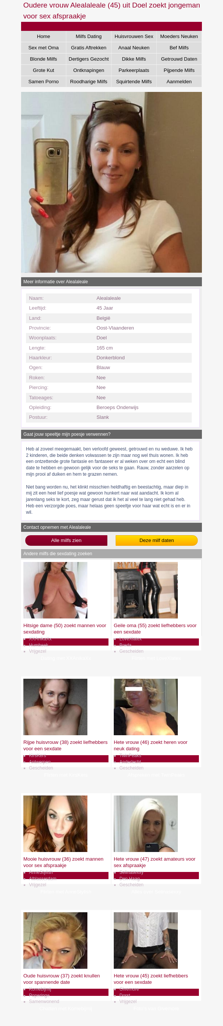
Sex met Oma (43, 47)
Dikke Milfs (134, 59)
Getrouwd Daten (179, 59)
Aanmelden (179, 81)
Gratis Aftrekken (89, 47)
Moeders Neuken (179, 36)
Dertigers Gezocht (88, 59)
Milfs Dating (89, 36)
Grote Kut (43, 70)
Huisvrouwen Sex (134, 36)
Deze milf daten (156, 540)
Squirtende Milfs (134, 81)
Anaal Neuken (134, 47)
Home (43, 36)
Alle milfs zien (66, 540)
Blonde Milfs (43, 59)
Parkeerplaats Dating (134, 71)
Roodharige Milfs (88, 81)
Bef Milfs (179, 47)
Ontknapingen (88, 70)
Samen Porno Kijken (43, 83)
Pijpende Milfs (178, 70)
